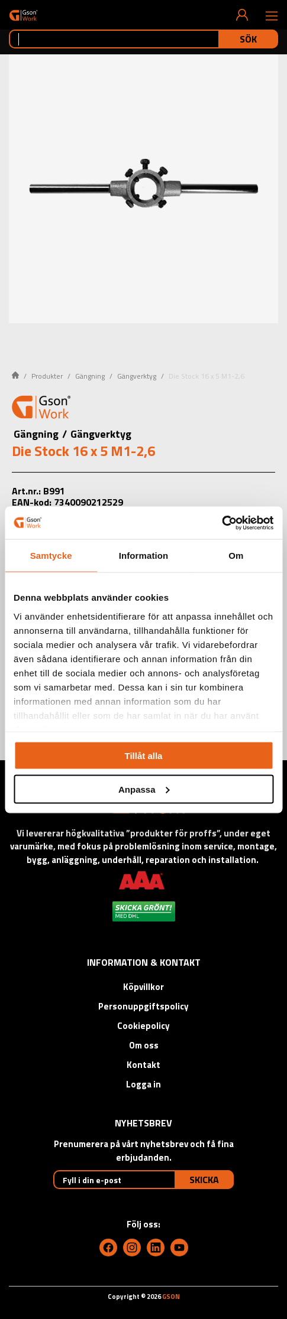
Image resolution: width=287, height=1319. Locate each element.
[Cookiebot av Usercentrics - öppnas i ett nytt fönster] (221, 522)
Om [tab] (235, 556)
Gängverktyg (136, 376)
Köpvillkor (143, 987)
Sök (248, 39)
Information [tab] (144, 556)
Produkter (47, 376)
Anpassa (144, 789)
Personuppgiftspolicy (143, 1006)
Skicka (204, 1180)
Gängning (90, 376)
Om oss (144, 1045)
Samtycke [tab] (51, 556)
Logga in (143, 1084)
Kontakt (143, 1065)
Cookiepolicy (143, 1026)
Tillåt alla (144, 756)
